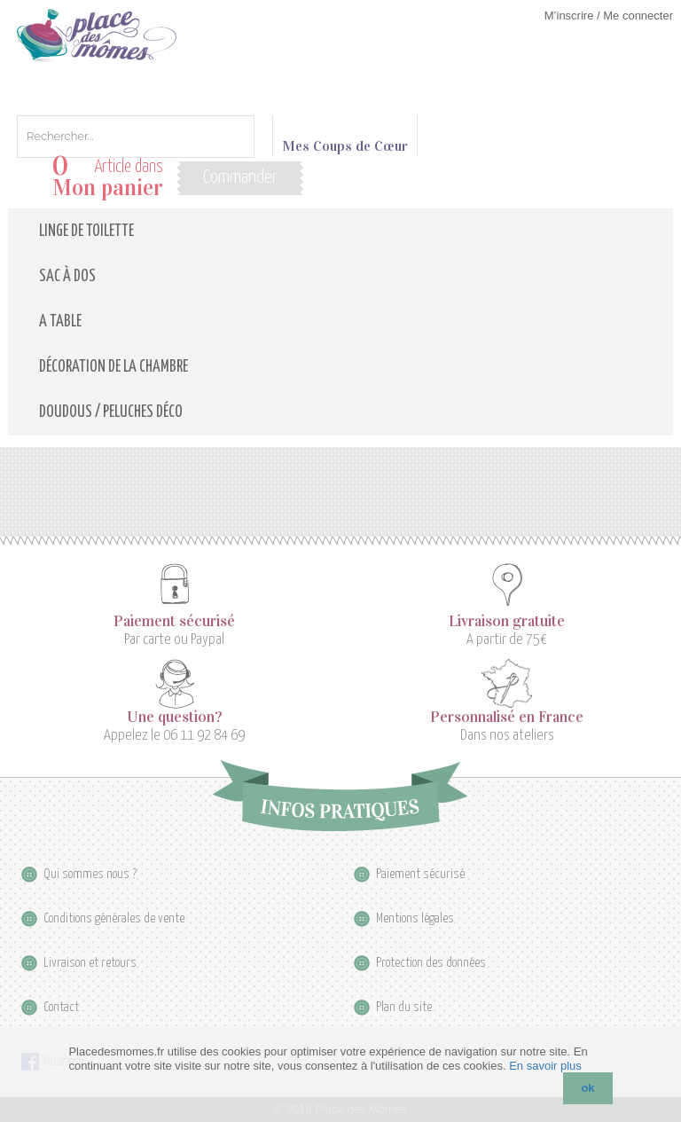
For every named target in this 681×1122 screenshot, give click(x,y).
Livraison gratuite (507, 622)
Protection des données (431, 962)
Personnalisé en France (506, 717)
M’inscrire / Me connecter (608, 15)
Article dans (107, 178)
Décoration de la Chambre (113, 367)
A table (60, 322)
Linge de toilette (86, 231)
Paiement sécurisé (174, 622)
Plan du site (404, 1007)
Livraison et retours (90, 962)
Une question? (175, 717)
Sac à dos (67, 277)
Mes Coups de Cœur (345, 138)
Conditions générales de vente (113, 918)
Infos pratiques (340, 795)
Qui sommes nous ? (90, 874)
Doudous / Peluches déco (111, 412)
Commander (240, 177)
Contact (61, 1007)
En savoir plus (545, 1065)
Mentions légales (415, 918)
